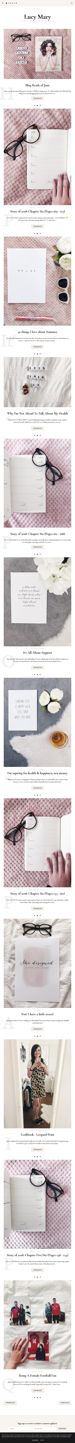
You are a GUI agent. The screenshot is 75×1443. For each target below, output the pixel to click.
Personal (33, 207)
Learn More (35, 1440)
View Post (37, 98)
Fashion (31, 1131)
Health (39, 409)
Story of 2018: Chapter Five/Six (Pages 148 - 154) (37, 1255)
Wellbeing (40, 328)
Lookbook (38, 1131)
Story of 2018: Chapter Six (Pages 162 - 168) (37, 534)
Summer (33, 328)
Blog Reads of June (37, 85)
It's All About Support (37, 653)
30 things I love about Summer (37, 332)
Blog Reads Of (33, 81)
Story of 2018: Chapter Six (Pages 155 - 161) (37, 893)
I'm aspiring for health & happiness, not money (37, 773)
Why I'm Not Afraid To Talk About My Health (37, 413)
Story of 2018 (41, 207)
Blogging (42, 81)
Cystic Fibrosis (31, 409)
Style (44, 1131)
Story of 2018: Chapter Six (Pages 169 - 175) (37, 211)
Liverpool (34, 1371)
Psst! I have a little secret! (37, 1014)
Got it (42, 1440)
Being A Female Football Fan (37, 1375)
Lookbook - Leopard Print (37, 1134)
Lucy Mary (37, 17)
